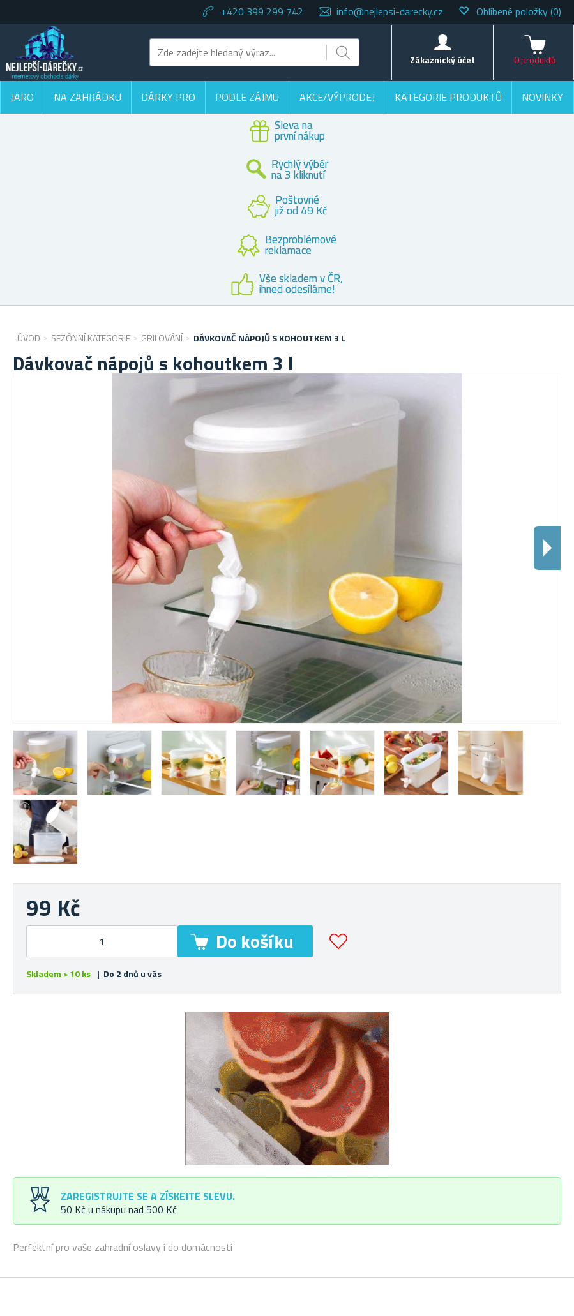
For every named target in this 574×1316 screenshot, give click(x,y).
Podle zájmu (247, 97)
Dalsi (547, 548)
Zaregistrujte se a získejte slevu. (148, 1196)
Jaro (22, 97)
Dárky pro (168, 97)
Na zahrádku (87, 97)
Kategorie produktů (448, 97)
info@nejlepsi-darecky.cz (389, 11)
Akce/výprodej (337, 97)
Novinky (542, 97)
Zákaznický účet (442, 59)
